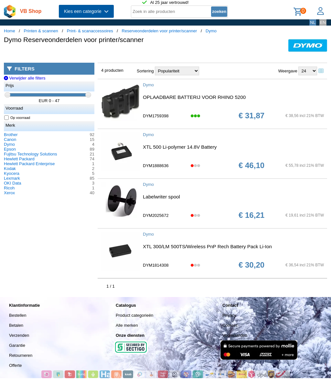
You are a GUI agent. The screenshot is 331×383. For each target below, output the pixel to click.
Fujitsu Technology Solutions (30, 154)
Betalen (16, 325)
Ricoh (9, 188)
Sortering (145, 71)
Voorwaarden (234, 335)
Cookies (230, 325)
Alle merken (127, 325)
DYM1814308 (156, 265)
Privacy (229, 315)
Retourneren (20, 355)
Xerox (9, 192)
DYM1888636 (156, 165)
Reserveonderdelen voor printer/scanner (159, 30)
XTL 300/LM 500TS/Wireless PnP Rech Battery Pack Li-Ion (207, 246)
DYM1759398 (156, 115)
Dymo (211, 30)
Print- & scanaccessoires (90, 30)
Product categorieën (134, 315)
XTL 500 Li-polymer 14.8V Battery (180, 147)
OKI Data (12, 183)
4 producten (112, 70)
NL (312, 22)
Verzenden (19, 335)
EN (323, 22)
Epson (10, 149)
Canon (10, 139)
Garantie (17, 345)
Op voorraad (17, 118)
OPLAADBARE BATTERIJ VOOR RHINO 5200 (194, 97)
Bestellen (17, 315)
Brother (11, 134)
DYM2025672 (156, 215)
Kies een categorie (86, 11)
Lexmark (12, 178)
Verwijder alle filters (25, 78)
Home (9, 30)
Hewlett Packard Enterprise (29, 163)
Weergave (287, 71)
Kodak (10, 168)
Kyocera (11, 173)
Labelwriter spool (161, 196)
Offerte (15, 365)
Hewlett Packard (19, 158)
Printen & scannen (41, 30)
